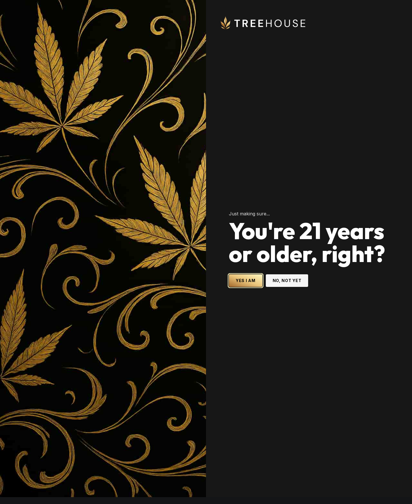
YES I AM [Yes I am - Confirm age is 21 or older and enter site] (245, 254)
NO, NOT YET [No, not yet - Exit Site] (287, 254)
